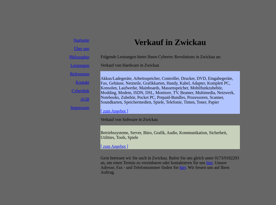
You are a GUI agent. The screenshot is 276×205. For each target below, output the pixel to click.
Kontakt (82, 82)
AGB (84, 99)
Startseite (81, 40)
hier (209, 162)
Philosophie (79, 57)
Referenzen (79, 74)
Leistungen (80, 65)
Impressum (80, 107)
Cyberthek (80, 91)
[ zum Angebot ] (114, 111)
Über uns (81, 48)
